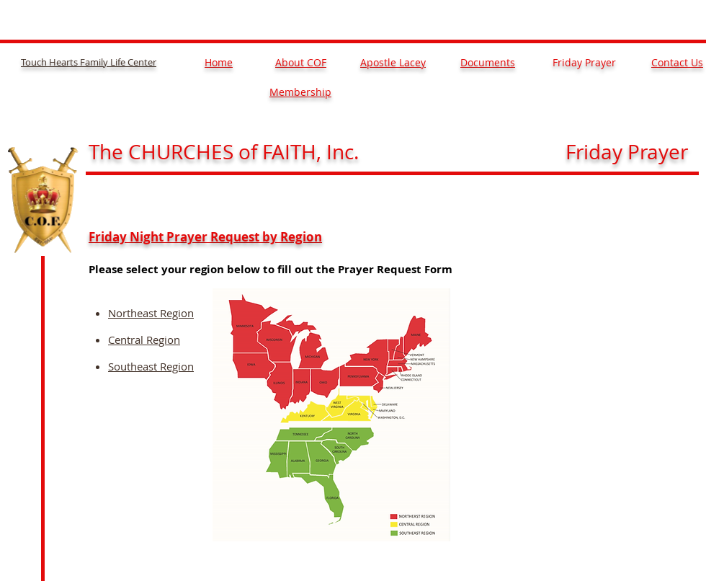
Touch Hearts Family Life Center (88, 62)
